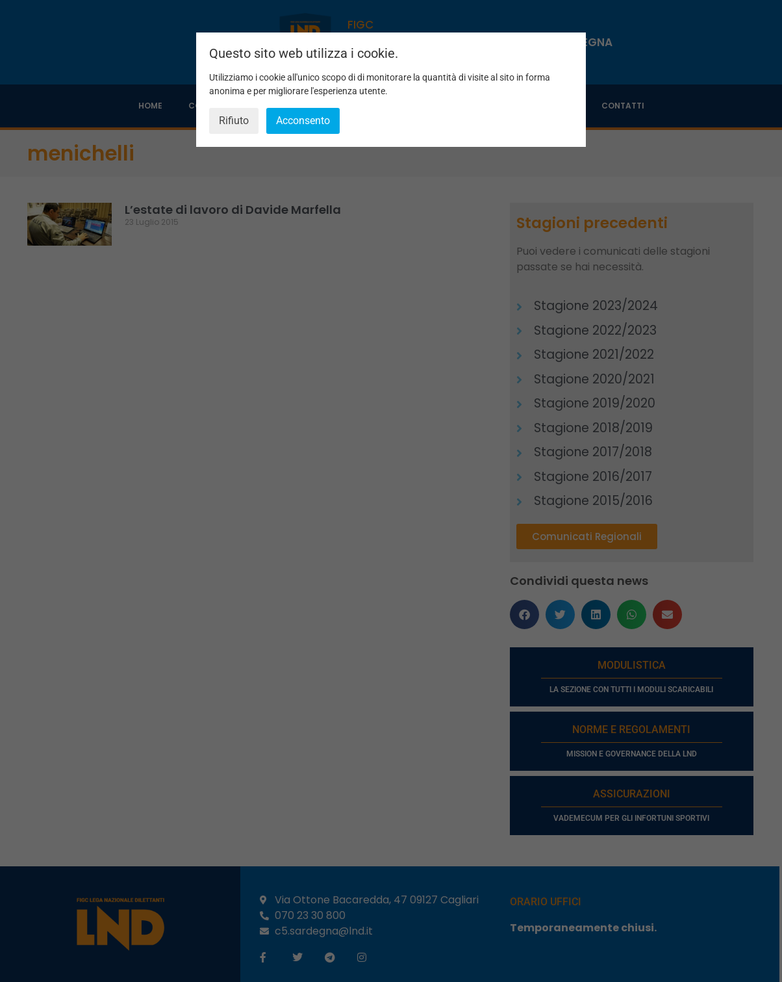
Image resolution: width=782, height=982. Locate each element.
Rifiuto (234, 120)
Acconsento (303, 120)
